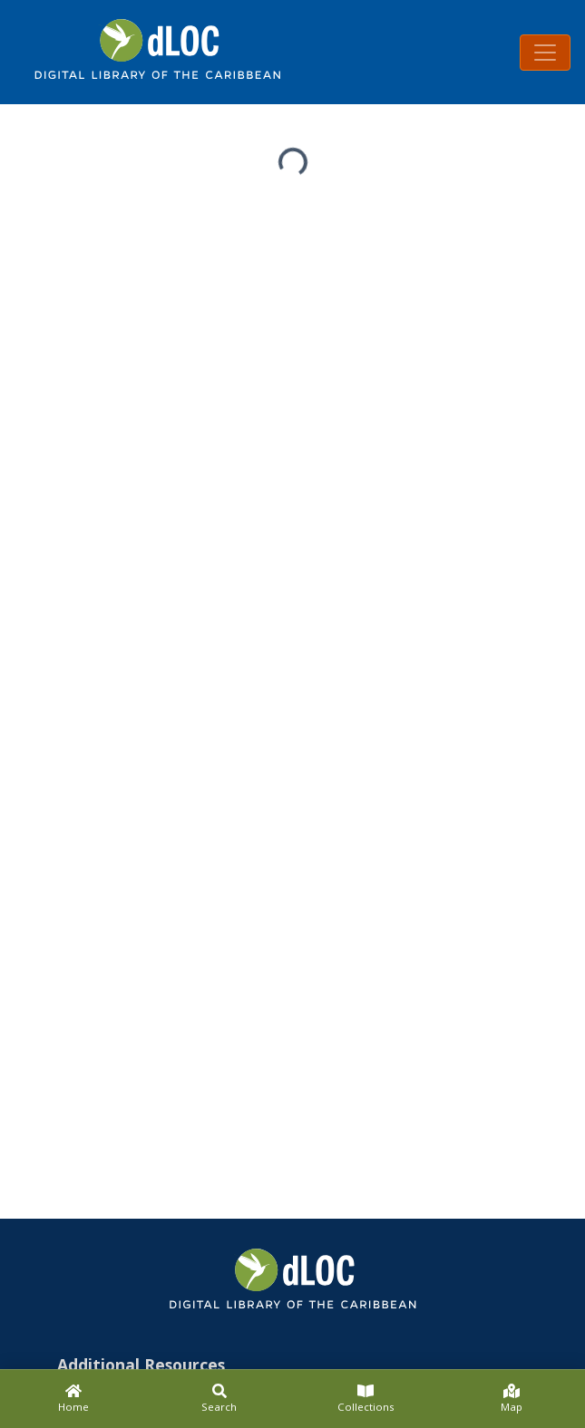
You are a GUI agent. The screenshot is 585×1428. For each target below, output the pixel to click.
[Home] (73, 1399)
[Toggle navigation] (545, 52)
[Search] (219, 1399)
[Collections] (366, 1399)
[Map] (512, 1399)
